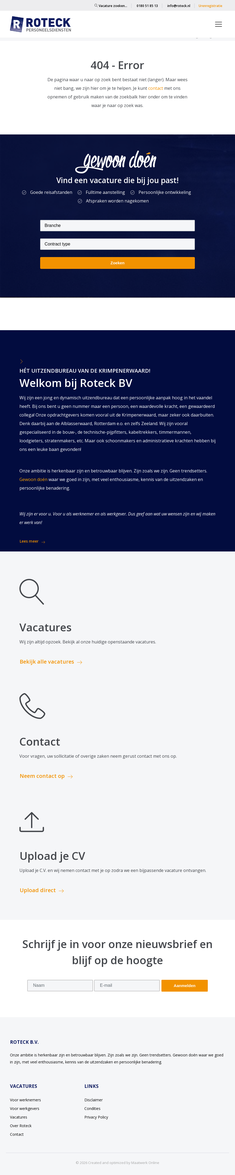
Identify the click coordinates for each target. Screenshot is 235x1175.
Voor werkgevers (24, 1108)
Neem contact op (46, 775)
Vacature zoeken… (111, 5)
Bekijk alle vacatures (51, 661)
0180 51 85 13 (147, 5)
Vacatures (18, 1117)
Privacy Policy (96, 1117)
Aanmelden (185, 985)
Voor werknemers (25, 1099)
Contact (17, 1134)
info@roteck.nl (178, 5)
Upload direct (42, 890)
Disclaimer (93, 1099)
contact (156, 88)
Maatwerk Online (145, 1162)
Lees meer (32, 541)
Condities (92, 1108)
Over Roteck (21, 1125)
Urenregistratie (210, 5)
